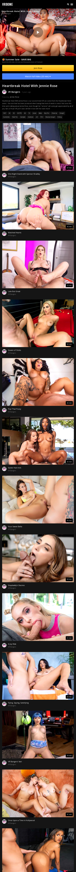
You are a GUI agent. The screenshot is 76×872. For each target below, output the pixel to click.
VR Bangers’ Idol (15, 761)
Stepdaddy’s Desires (16, 585)
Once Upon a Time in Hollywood (21, 820)
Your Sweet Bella (15, 526)
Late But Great (14, 291)
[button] (68, 4)
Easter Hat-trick (14, 468)
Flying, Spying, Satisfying (18, 703)
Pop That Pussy (14, 409)
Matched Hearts (14, 232)
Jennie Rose (14, 97)
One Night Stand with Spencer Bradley (24, 174)
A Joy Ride (12, 644)
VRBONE (7, 4)
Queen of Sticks (14, 350)
